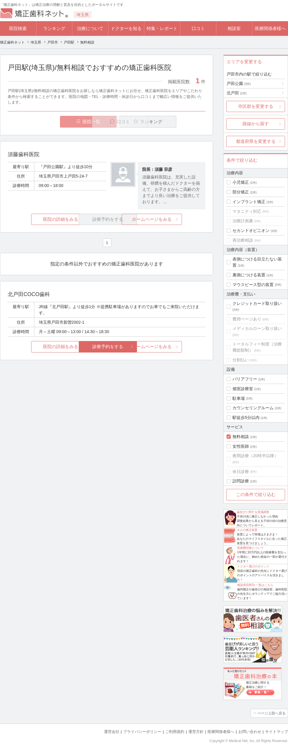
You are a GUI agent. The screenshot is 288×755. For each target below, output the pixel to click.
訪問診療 (240, 481)
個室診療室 (242, 388)
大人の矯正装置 (247, 530)
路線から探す (255, 123)
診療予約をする (106, 346)
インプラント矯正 (248, 201)
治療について (90, 28)
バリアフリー (244, 379)
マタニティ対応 (246, 211)
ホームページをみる (172, 219)
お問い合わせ (249, 731)
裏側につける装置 (248, 275)
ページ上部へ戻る (271, 713)
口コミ (198, 28)
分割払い (240, 360)
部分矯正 (240, 192)
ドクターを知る (126, 28)
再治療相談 (242, 240)
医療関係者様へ (270, 28)
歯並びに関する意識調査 (253, 512)
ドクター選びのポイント (253, 566)
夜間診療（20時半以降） (255, 455)
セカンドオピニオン (250, 230)
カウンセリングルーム (253, 407)
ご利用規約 (174, 731)
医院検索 (18, 28)
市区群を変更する (255, 106)
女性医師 (240, 446)
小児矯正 (240, 182)
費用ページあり (246, 319)
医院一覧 (48, 121)
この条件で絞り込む (256, 494)
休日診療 (240, 471)
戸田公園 (239, 83)
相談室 (234, 28)
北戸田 (237, 93)
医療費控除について (250, 547)
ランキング (54, 28)
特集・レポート (162, 28)
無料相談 (240, 436)
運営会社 (111, 731)
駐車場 (238, 398)
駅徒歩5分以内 (245, 417)
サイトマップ (276, 731)
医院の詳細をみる (40, 219)
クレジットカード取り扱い (257, 303)
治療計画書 (242, 220)
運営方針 (196, 731)
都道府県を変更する (256, 141)
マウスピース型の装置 (253, 284)
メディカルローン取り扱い (257, 328)
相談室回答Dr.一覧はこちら (255, 585)
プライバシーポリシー (142, 731)
